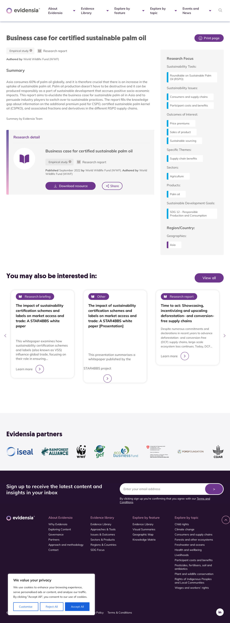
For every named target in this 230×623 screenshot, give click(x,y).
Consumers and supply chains (193, 534)
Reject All (52, 606)
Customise (25, 606)
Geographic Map (143, 534)
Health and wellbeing (188, 550)
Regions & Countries (103, 545)
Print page (209, 38)
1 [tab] (113, 392)
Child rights (182, 524)
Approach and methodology (65, 545)
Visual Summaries (144, 529)
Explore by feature (130, 11)
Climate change (184, 529)
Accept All (77, 606)
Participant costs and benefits (194, 560)
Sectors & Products (102, 539)
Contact (53, 550)
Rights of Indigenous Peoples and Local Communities (193, 580)
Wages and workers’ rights (192, 587)
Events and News (197, 11)
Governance (56, 534)
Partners (53, 539)
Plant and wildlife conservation (194, 574)
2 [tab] (117, 392)
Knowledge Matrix (144, 539)
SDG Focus (97, 550)
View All (215, 286)
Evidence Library (95, 11)
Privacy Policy (95, 612)
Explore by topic (164, 11)
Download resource (70, 186)
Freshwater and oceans (190, 545)
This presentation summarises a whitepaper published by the (111, 357)
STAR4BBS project (97, 368)
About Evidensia (62, 11)
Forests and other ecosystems (194, 539)
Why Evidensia (57, 524)
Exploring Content (59, 529)
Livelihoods (182, 555)
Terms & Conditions (119, 612)
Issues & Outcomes (102, 534)
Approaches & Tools (103, 529)
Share (114, 186)
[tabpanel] (42, 336)
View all (209, 278)
